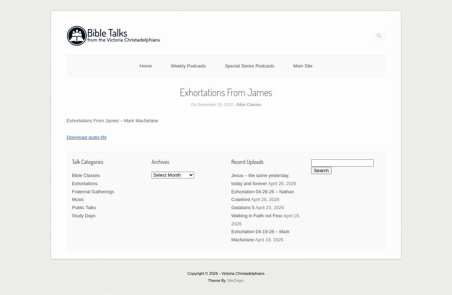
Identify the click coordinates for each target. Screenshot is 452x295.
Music (78, 199)
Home (145, 66)
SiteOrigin (235, 280)
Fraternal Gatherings (93, 191)
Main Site (303, 66)
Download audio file (87, 137)
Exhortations (84, 183)
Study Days (83, 215)
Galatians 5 (243, 207)
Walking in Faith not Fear (256, 215)
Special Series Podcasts (249, 66)
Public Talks (84, 207)
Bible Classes (249, 104)
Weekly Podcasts (188, 66)
